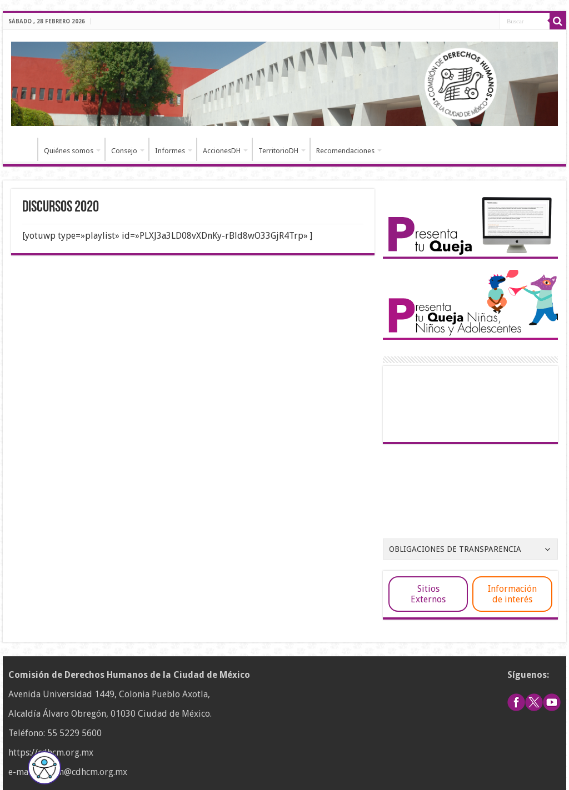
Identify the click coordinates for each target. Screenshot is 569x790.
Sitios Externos (428, 594)
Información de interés (512, 594)
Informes (170, 151)
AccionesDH (222, 151)
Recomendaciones (345, 151)
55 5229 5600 (74, 733)
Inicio (22, 149)
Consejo (124, 151)
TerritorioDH (278, 151)
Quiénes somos (68, 151)
